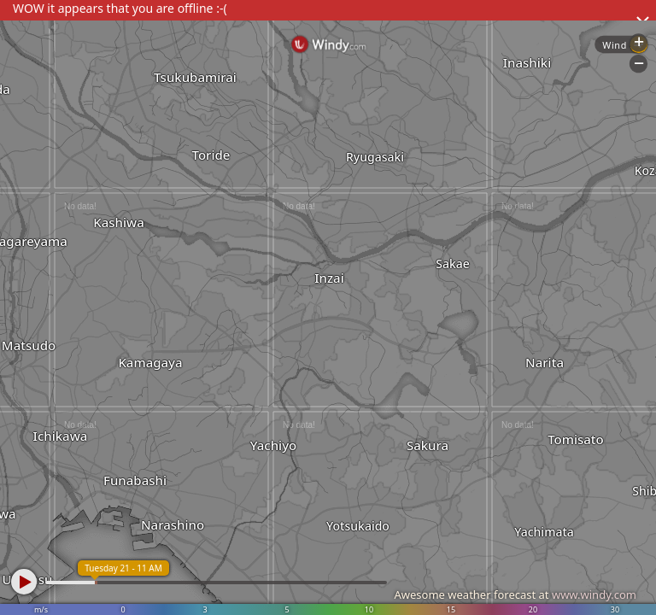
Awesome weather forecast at (515, 594)
